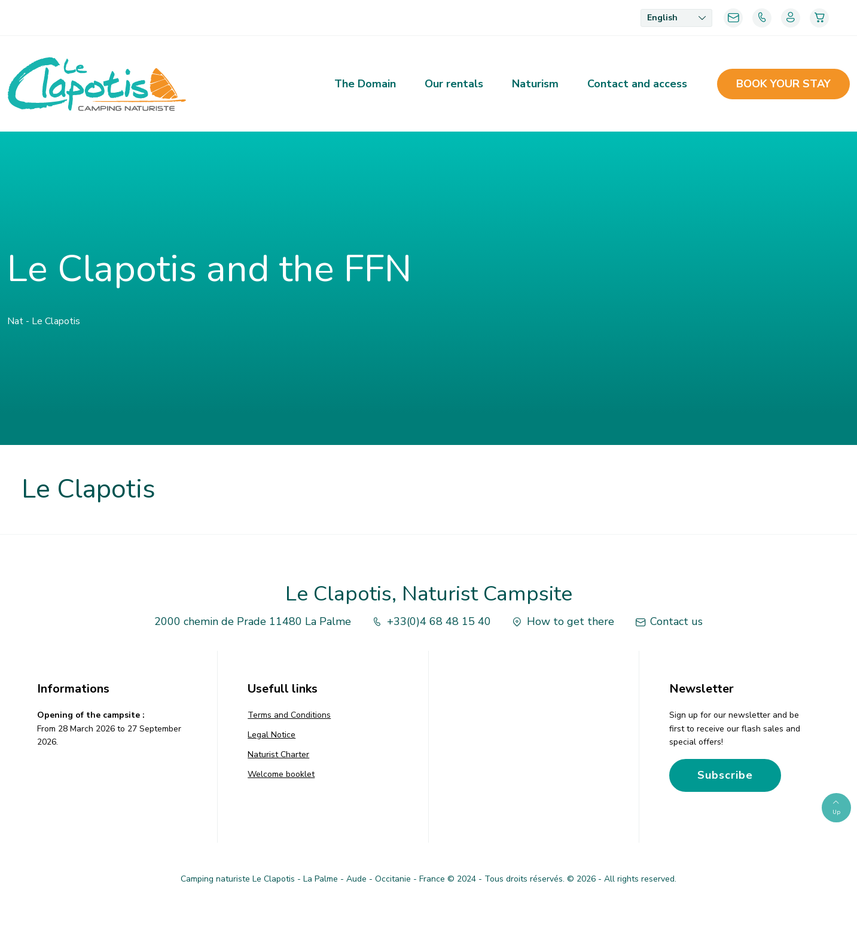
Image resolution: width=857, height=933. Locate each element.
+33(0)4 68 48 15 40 (430, 621)
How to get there (562, 621)
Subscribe (725, 775)
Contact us (667, 621)
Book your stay (783, 84)
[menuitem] (676, 18)
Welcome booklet (281, 774)
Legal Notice (271, 734)
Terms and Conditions (289, 715)
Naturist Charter (278, 754)
